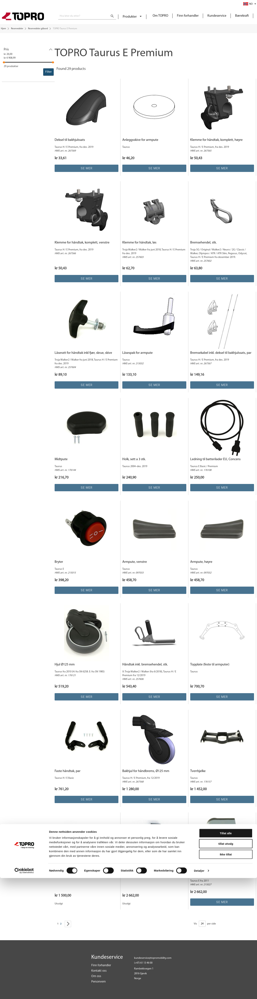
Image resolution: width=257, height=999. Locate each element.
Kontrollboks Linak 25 (137, 874)
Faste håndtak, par (67, 771)
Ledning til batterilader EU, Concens (215, 459)
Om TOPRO (160, 16)
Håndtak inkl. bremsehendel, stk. (145, 664)
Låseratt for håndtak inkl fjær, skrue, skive (83, 353)
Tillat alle (226, 954)
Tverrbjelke (198, 771)
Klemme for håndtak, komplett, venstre (82, 242)
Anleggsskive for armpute (140, 140)
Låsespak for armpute (137, 353)
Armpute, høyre (201, 562)
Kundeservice (216, 16)
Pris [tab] (6, 49)
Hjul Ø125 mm (65, 664)
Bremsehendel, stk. (203, 242)
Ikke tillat (226, 975)
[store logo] (23, 17)
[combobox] (87, 16)
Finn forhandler (188, 16)
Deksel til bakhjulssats (70, 140)
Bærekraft (242, 16)
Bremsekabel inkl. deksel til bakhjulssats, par (220, 353)
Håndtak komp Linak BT (71, 874)
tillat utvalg (225, 964)
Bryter (59, 562)
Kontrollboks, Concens (205, 874)
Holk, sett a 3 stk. (134, 459)
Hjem (3, 29)
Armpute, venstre (134, 562)
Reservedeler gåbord (38, 29)
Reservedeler (17, 29)
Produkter (130, 17)
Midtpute (61, 459)
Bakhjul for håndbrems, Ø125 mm (145, 771)
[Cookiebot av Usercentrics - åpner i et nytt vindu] (24, 992)
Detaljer (199, 991)
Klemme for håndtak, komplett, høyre (216, 140)
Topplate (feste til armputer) (209, 664)
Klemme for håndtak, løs (139, 242)
